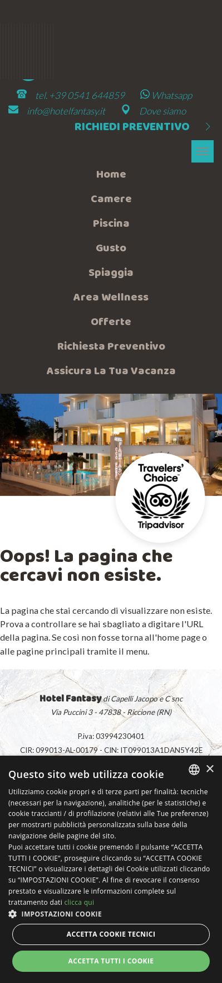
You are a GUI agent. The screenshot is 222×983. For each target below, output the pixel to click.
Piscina (111, 224)
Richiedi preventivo (144, 127)
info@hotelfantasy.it (66, 111)
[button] (111, 913)
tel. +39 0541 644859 (80, 95)
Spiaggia (111, 273)
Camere (111, 199)
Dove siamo (162, 111)
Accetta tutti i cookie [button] (111, 961)
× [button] (209, 769)
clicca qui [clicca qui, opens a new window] (79, 902)
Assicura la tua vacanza (111, 371)
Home (111, 175)
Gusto (111, 248)
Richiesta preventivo (111, 347)
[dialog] (111, 869)
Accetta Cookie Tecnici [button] (111, 934)
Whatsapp (166, 95)
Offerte (111, 322)
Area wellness (111, 298)
